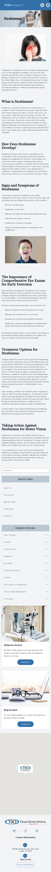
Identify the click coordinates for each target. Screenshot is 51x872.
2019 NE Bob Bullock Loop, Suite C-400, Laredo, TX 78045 (25, 850)
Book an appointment (25, 865)
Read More (25, 662)
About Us (7, 488)
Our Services (9, 495)
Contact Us (8, 516)
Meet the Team (9, 502)
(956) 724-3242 (25, 859)
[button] (1, 5)
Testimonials (8, 509)
